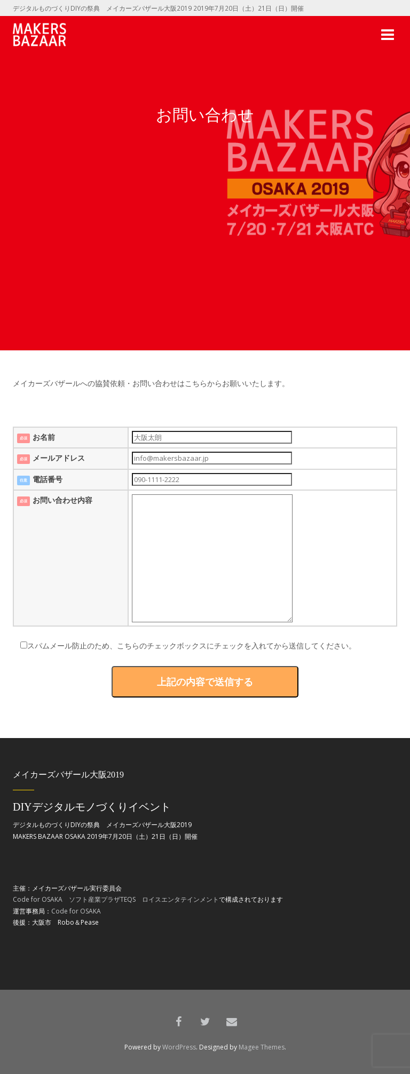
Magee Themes (262, 1047)
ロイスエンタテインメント (180, 899)
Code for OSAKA (37, 899)
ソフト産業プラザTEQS (102, 899)
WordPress (179, 1047)
